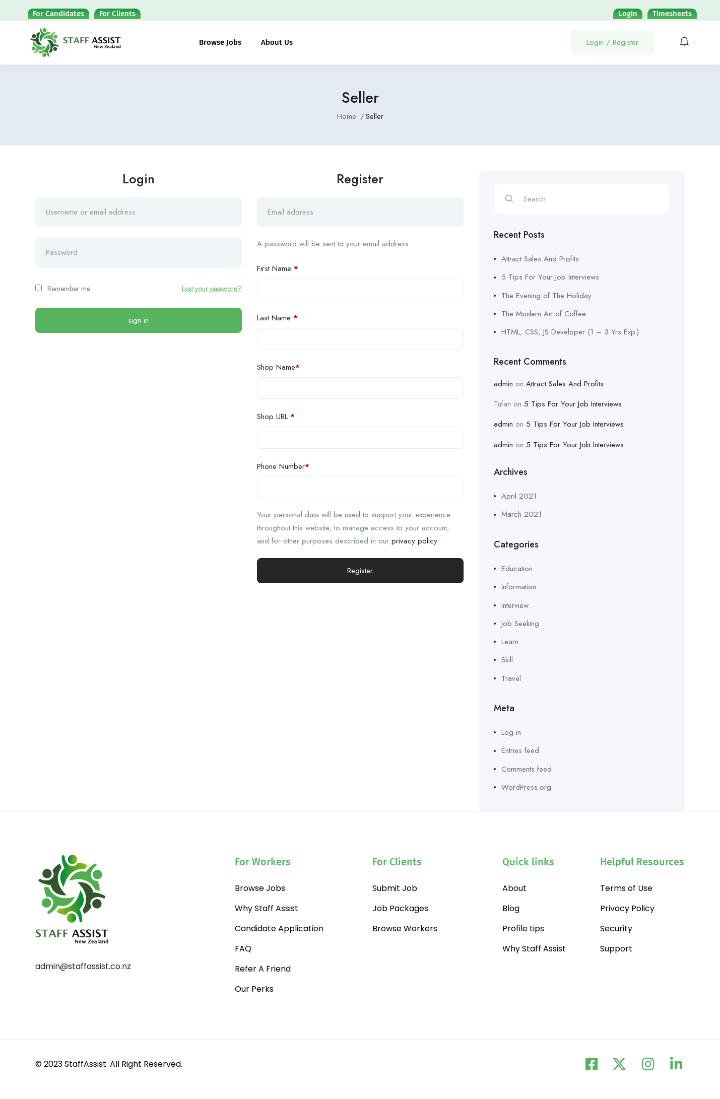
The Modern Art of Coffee (543, 313)
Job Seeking (520, 623)
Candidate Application (279, 928)
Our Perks (254, 989)
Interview (515, 605)
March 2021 (521, 514)
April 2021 (519, 496)
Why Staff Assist (266, 908)
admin (503, 383)
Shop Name (278, 367)
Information (518, 586)
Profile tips (523, 928)
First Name (277, 268)
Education (517, 568)
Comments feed (526, 769)
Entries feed (520, 750)
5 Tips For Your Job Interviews (550, 277)
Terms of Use (626, 888)
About (514, 888)
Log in (511, 732)
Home (346, 116)
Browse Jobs (220, 42)
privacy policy (414, 540)
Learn (509, 641)
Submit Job (394, 888)
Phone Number (283, 466)
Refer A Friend (263, 969)
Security (616, 928)
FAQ (243, 948)
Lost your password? (212, 289)
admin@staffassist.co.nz (83, 966)
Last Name (277, 317)
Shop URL (276, 416)
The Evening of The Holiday (546, 295)
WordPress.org (526, 787)
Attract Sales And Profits (540, 258)
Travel (511, 678)
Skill (507, 659)
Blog (510, 908)
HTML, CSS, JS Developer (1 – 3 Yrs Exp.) (570, 331)
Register (360, 570)
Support (616, 948)
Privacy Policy (627, 908)
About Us (277, 42)
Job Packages (400, 908)
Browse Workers (404, 928)
